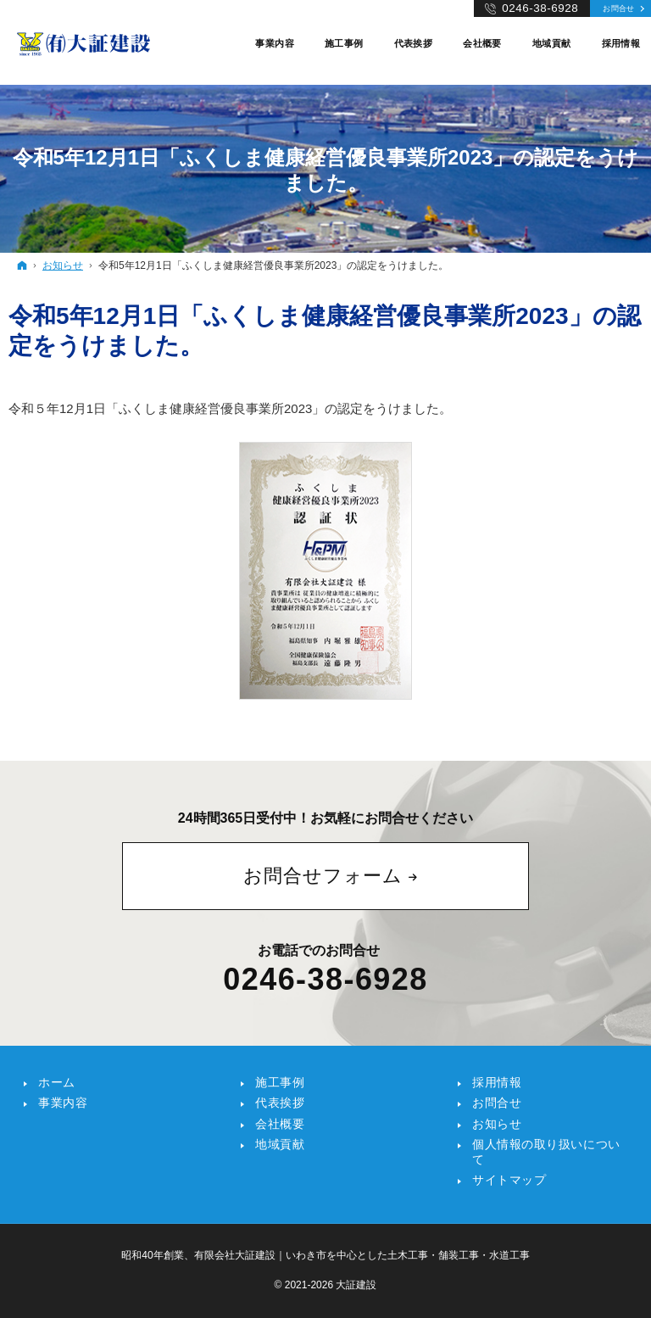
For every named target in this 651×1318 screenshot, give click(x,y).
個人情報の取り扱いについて (546, 1151)
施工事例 (279, 1082)
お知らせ (496, 1124)
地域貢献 (279, 1144)
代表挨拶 (279, 1102)
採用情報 (496, 1082)
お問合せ (619, 8)
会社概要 (279, 1124)
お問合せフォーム (323, 875)
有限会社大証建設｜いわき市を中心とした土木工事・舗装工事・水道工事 (362, 1255)
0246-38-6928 (325, 979)
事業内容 (62, 1102)
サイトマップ (509, 1180)
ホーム (56, 1082)
